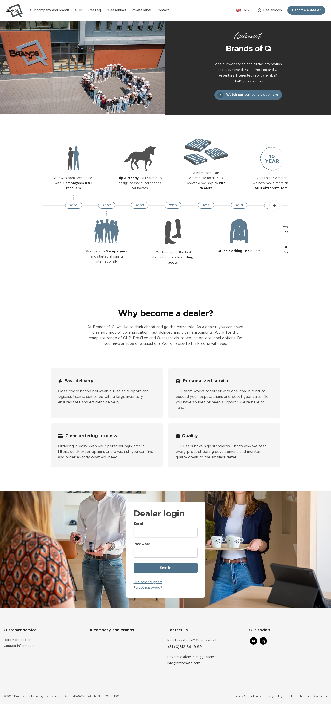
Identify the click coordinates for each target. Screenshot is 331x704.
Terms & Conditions (247, 696)
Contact (163, 10)
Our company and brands (49, 10)
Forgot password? (148, 587)
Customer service (20, 630)
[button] (274, 205)
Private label (141, 10)
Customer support (148, 582)
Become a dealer (17, 640)
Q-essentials (116, 10)
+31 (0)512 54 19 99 (184, 647)
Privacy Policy (273, 696)
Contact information (19, 646)
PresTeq (94, 10)
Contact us (177, 630)
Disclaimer (320, 696)
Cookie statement (297, 696)
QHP (78, 10)
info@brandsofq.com (183, 663)
